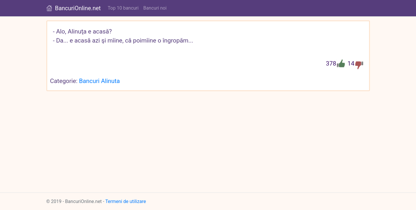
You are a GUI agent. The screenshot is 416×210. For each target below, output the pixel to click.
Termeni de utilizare (125, 201)
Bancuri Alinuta (99, 80)
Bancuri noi (154, 8)
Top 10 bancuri (123, 8)
